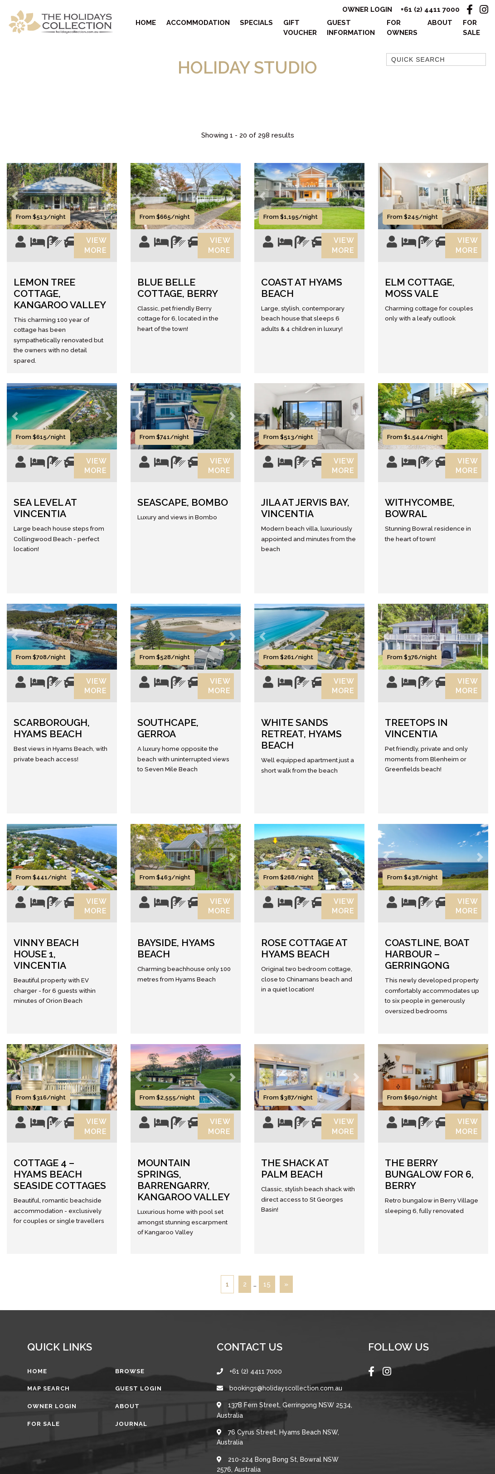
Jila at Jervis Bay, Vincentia (305, 511)
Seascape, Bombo (182, 506)
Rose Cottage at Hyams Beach (304, 955)
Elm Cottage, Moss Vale (420, 290)
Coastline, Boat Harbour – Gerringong (427, 961)
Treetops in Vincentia (416, 733)
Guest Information (351, 28)
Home (146, 23)
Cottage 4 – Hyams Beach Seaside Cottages (60, 1183)
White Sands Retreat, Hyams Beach (301, 739)
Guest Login (138, 1397)
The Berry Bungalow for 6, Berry (429, 1183)
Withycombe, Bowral (420, 511)
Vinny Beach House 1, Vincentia (46, 961)
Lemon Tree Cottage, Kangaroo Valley (60, 296)
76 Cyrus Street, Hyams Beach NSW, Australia (278, 1446)
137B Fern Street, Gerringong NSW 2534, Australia (284, 1419)
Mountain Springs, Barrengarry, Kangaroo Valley (183, 1189)
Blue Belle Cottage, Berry (177, 290)
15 (267, 1293)
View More (95, 246)
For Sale (471, 28)
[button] (15, 196)
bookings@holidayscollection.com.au (279, 1396)
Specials (256, 23)
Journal (131, 1432)
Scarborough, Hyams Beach (52, 733)
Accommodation (198, 23)
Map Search (48, 1397)
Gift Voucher (300, 28)
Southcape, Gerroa (168, 733)
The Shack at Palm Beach (295, 1177)
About (439, 23)
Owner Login (367, 9)
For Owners (402, 28)
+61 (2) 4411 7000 (430, 9)
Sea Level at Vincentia (45, 511)
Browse (130, 1379)
